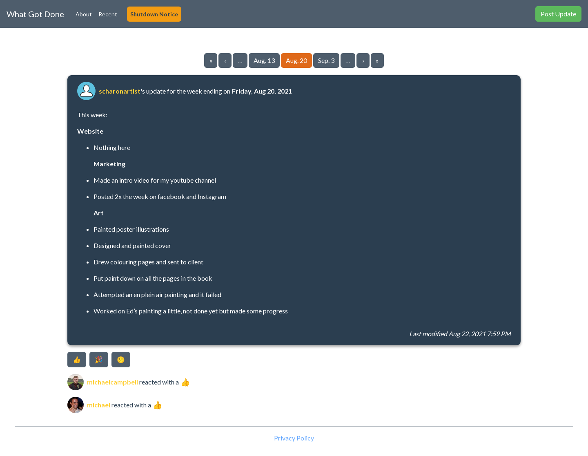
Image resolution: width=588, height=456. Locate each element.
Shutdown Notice (154, 14)
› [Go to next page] (363, 60)
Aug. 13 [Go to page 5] (264, 60)
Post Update (558, 14)
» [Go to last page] (377, 60)
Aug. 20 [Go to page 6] (296, 60)
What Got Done (35, 14)
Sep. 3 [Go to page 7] (326, 60)
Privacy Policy (294, 438)
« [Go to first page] (210, 60)
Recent (107, 14)
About (84, 14)
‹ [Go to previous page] (225, 60)
